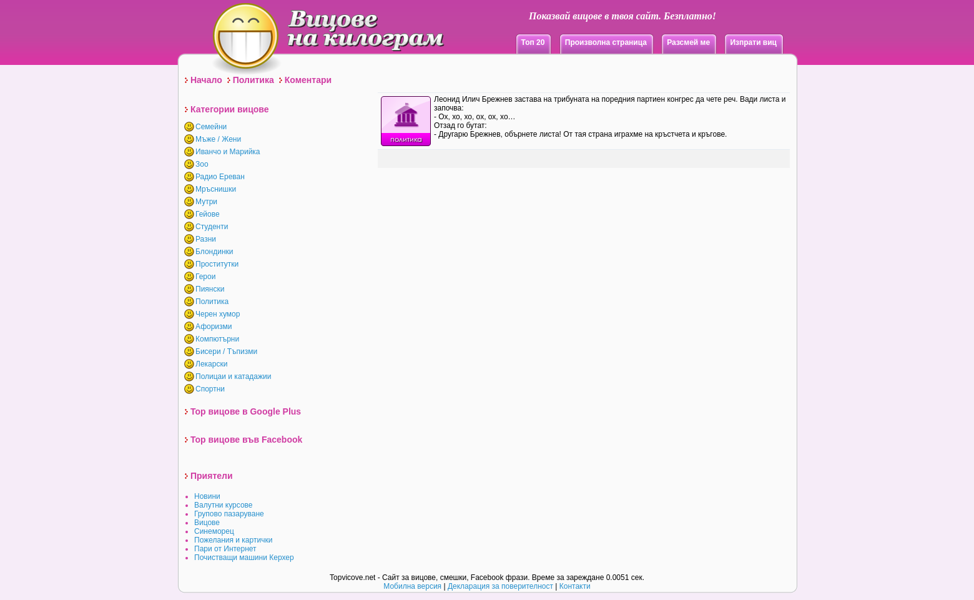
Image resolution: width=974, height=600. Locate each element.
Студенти (211, 226)
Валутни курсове (223, 505)
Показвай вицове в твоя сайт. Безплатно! (622, 16)
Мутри (206, 201)
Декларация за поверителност (500, 586)
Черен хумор (217, 314)
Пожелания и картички (233, 540)
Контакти (575, 586)
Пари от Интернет (225, 548)
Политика (253, 80)
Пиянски (209, 289)
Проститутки (217, 264)
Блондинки (214, 251)
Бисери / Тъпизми (226, 351)
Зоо (202, 164)
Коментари (308, 80)
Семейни (211, 126)
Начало (206, 80)
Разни (205, 239)
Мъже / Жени (218, 139)
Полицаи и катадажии (233, 376)
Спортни (210, 389)
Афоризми (213, 326)
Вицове (207, 522)
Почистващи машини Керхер (244, 557)
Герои (205, 276)
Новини (207, 496)
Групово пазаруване (229, 513)
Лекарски (211, 364)
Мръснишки (215, 189)
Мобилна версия (412, 586)
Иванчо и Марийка (227, 151)
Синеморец (214, 531)
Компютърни (217, 339)
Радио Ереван (220, 176)
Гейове (207, 214)
